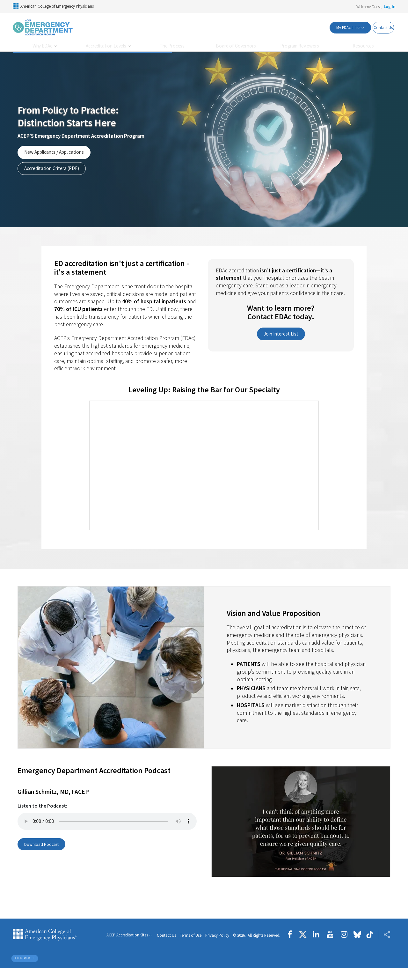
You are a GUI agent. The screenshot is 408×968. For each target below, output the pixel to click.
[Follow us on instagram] (344, 934)
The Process (172, 46)
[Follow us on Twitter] (303, 934)
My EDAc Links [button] (337, 27)
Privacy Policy (217, 935)
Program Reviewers (299, 46)
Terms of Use (190, 935)
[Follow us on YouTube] (330, 934)
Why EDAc (43, 46)
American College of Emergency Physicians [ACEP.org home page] (44, 934)
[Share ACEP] (384, 934)
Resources (363, 46)
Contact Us (379, 27)
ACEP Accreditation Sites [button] (127, 935)
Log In (389, 6)
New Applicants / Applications (54, 152)
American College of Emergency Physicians (53, 6)
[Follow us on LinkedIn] (316, 934)
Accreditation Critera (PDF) (51, 168)
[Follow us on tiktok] (370, 934)
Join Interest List (281, 334)
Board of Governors (236, 46)
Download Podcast (43, 844)
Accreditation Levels (106, 46)
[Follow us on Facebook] (291, 934)
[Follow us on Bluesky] (357, 934)
